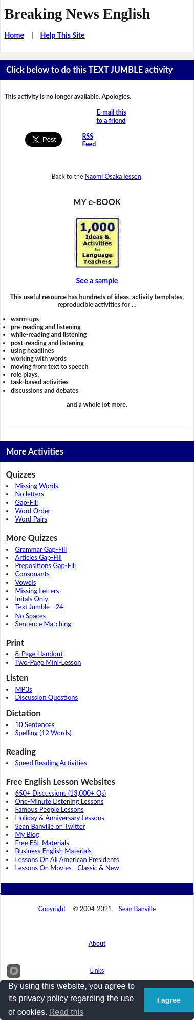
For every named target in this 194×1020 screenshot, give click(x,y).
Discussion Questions (46, 697)
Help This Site (62, 35)
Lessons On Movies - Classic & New (67, 868)
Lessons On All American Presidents (67, 859)
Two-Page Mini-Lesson (48, 662)
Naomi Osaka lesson (113, 176)
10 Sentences (35, 724)
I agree (169, 1000)
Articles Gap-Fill (38, 557)
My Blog (27, 834)
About (97, 943)
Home (15, 35)
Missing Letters (37, 590)
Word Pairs (31, 519)
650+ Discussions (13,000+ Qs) (60, 793)
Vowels (25, 582)
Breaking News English (77, 14)
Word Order (33, 511)
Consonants (32, 574)
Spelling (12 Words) (43, 733)
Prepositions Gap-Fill (45, 565)
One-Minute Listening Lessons (59, 801)
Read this (66, 1012)
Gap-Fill (26, 502)
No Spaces (30, 615)
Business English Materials (53, 851)
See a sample (97, 280)
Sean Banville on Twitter (50, 826)
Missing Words (36, 486)
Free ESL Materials (42, 842)
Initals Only (31, 599)
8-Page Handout (39, 654)
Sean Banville (137, 909)
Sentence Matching (43, 624)
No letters (29, 494)
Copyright (52, 909)
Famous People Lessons (49, 809)
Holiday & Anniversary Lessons (59, 817)
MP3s (23, 689)
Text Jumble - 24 (39, 607)
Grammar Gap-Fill (41, 549)
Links (97, 970)
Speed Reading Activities (51, 763)
